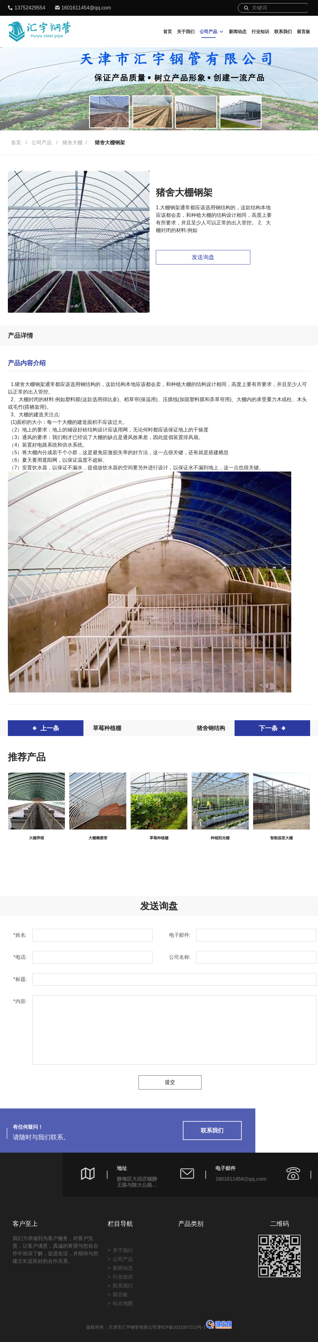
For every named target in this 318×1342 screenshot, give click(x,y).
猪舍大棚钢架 (110, 142)
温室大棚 (193, 1270)
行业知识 (260, 31)
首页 (167, 31)
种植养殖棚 (195, 1279)
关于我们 (186, 31)
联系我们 (283, 31)
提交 (170, 1082)
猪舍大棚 (72, 142)
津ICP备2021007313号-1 (194, 1327)
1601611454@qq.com (86, 7)
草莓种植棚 (107, 728)
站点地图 (123, 1326)
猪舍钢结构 (211, 728)
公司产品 (208, 31)
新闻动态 (238, 31)
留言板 (303, 31)
